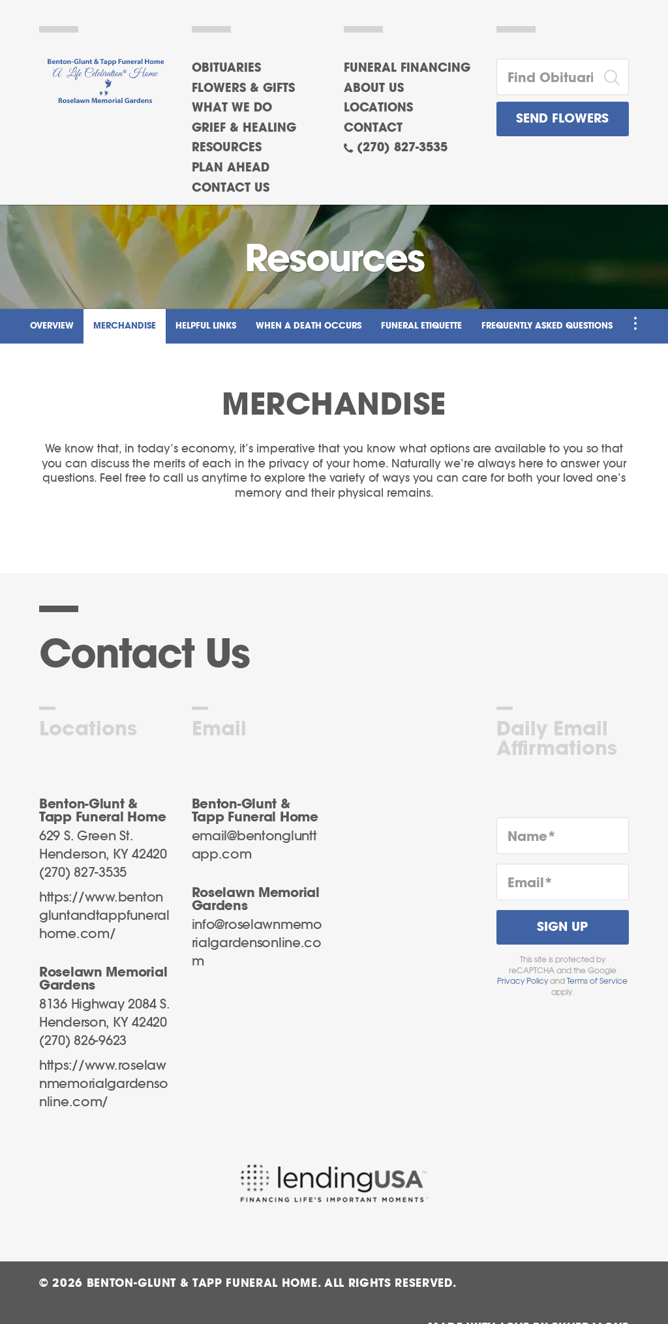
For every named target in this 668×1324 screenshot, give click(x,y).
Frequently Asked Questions (547, 326)
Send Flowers (562, 119)
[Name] (563, 835)
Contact (373, 128)
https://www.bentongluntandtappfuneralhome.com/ (104, 916)
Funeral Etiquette (421, 326)
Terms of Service (597, 981)
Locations (378, 108)
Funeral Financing (407, 68)
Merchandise (124, 326)
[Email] (563, 882)
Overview (52, 326)
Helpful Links (205, 326)
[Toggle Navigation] (635, 323)
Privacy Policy (522, 981)
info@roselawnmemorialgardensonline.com (257, 943)
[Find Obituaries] (546, 77)
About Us (374, 89)
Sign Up (562, 927)
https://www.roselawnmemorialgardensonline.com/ (103, 1084)
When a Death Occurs (308, 326)
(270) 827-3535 (402, 148)
